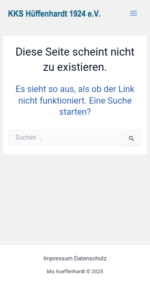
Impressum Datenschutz (74, 258)
